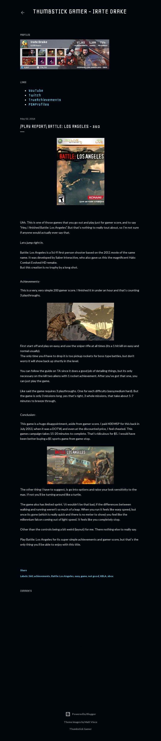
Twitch (35, 95)
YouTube (36, 90)
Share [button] (23, 570)
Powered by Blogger (80, 714)
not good (93, 576)
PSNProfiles (39, 104)
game (84, 576)
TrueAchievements (45, 100)
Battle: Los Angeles (62, 576)
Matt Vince (90, 722)
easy (77, 576)
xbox (110, 576)
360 (31, 576)
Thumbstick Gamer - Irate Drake (80, 11)
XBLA (103, 576)
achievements (42, 576)
